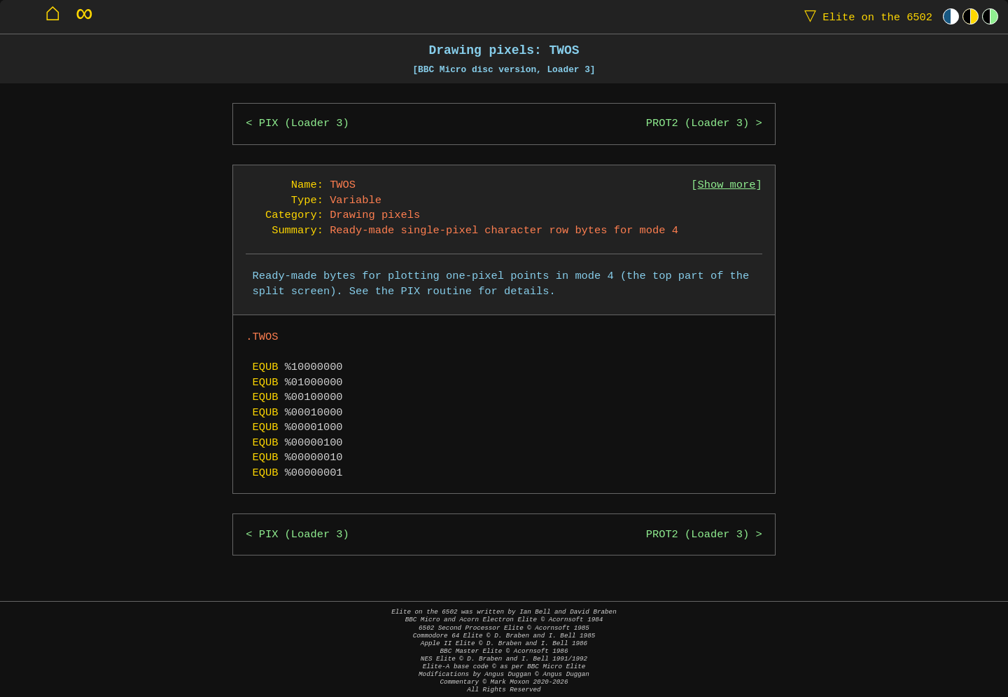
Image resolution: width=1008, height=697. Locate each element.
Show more (727, 185)
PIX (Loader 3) (304, 123)
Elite (865, 16)
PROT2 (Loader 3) (697, 123)
